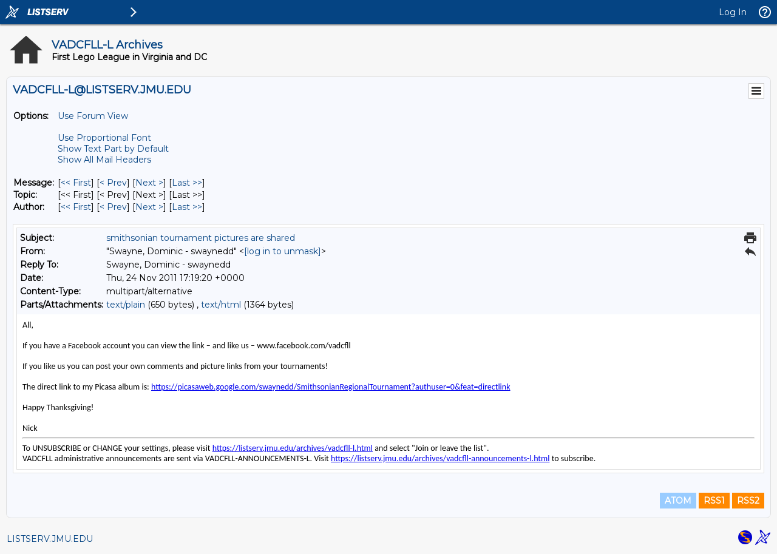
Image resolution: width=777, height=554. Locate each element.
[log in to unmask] (282, 251)
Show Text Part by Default (113, 148)
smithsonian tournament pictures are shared (200, 237)
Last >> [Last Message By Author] (187, 206)
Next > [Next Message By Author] (149, 206)
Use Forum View (93, 115)
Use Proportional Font (104, 137)
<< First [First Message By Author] (76, 206)
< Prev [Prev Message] (113, 182)
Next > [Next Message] (149, 182)
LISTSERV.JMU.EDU (50, 538)
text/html (221, 304)
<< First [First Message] (76, 182)
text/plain (125, 304)
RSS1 (714, 500)
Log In (733, 12)
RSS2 (748, 500)
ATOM (678, 500)
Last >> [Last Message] (187, 182)
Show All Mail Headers (104, 159)
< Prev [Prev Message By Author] (113, 206)
